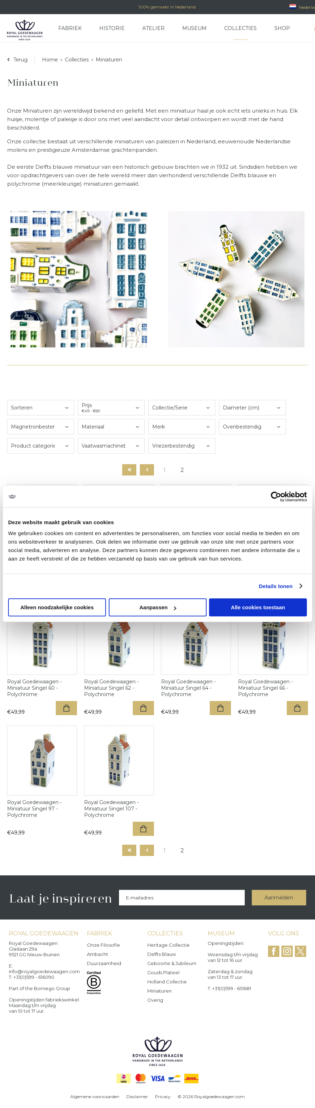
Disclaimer (137, 1096)
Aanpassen (157, 607)
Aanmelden (279, 897)
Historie (112, 28)
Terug (20, 59)
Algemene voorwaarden (94, 1096)
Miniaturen (159, 991)
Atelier (153, 28)
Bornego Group (52, 988)
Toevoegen (66, 708)
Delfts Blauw (161, 954)
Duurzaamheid (104, 963)
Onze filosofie (103, 945)
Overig (155, 1000)
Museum (194, 28)
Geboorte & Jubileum (171, 963)
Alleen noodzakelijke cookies (57, 607)
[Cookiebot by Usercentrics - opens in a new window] (276, 496)
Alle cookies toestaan (258, 607)
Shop (282, 28)
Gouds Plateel (163, 972)
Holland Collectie (167, 981)
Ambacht (97, 954)
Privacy (163, 1096)
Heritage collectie (168, 945)
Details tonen (275, 586)
